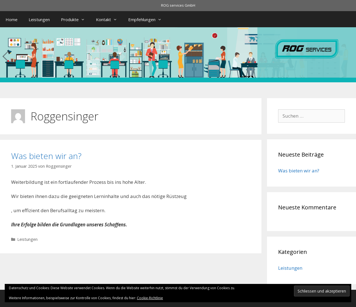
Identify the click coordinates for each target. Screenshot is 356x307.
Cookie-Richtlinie (150, 298)
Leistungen (39, 19)
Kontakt (109, 19)
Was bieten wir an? (46, 156)
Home (12, 19)
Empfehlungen (147, 19)
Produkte (75, 19)
